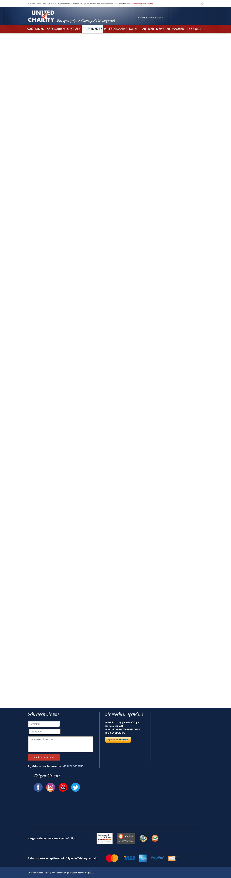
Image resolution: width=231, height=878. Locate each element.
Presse (40, 872)
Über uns (32, 872)
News (47, 872)
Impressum (61, 872)
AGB (92, 872)
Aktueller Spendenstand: (151, 17)
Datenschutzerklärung (143, 3)
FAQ (53, 872)
